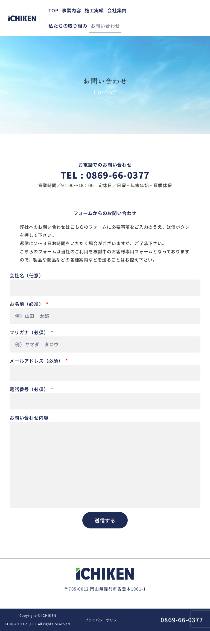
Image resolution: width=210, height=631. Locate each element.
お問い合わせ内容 (29, 417)
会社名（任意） (27, 275)
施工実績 (94, 10)
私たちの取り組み (67, 25)
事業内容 (71, 10)
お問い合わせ (105, 25)
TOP (53, 10)
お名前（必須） (27, 303)
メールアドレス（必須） (37, 360)
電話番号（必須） (30, 389)
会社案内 (117, 10)
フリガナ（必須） (30, 332)
